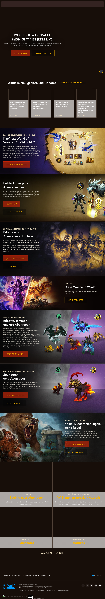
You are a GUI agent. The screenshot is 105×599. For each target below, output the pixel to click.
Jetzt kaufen (20, 56)
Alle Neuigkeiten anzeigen (73, 83)
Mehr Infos (13, 266)
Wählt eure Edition (17, 164)
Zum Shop (12, 203)
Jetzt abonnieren (15, 258)
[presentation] (6, 4)
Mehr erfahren (43, 56)
